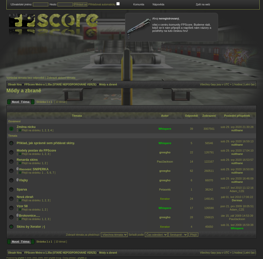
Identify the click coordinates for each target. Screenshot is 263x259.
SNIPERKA (41, 169)
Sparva (22, 189)
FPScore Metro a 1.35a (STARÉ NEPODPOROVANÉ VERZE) (60, 84)
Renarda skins (27, 160)
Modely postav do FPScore (36, 150)
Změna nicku (26, 127)
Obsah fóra (15, 84)
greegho (164, 152)
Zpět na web (203, 4)
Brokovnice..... (29, 215)
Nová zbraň (25, 197)
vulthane (237, 130)
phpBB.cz (82, 258)
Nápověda (158, 4)
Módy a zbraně (108, 84)
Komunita (138, 4)
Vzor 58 (22, 206)
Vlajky (23, 180)
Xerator (165, 198)
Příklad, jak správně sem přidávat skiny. (46, 143)
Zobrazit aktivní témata (61, 77)
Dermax (237, 200)
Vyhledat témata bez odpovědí (25, 77)
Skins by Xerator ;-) (31, 226)
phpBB (21, 258)
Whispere (164, 128)
